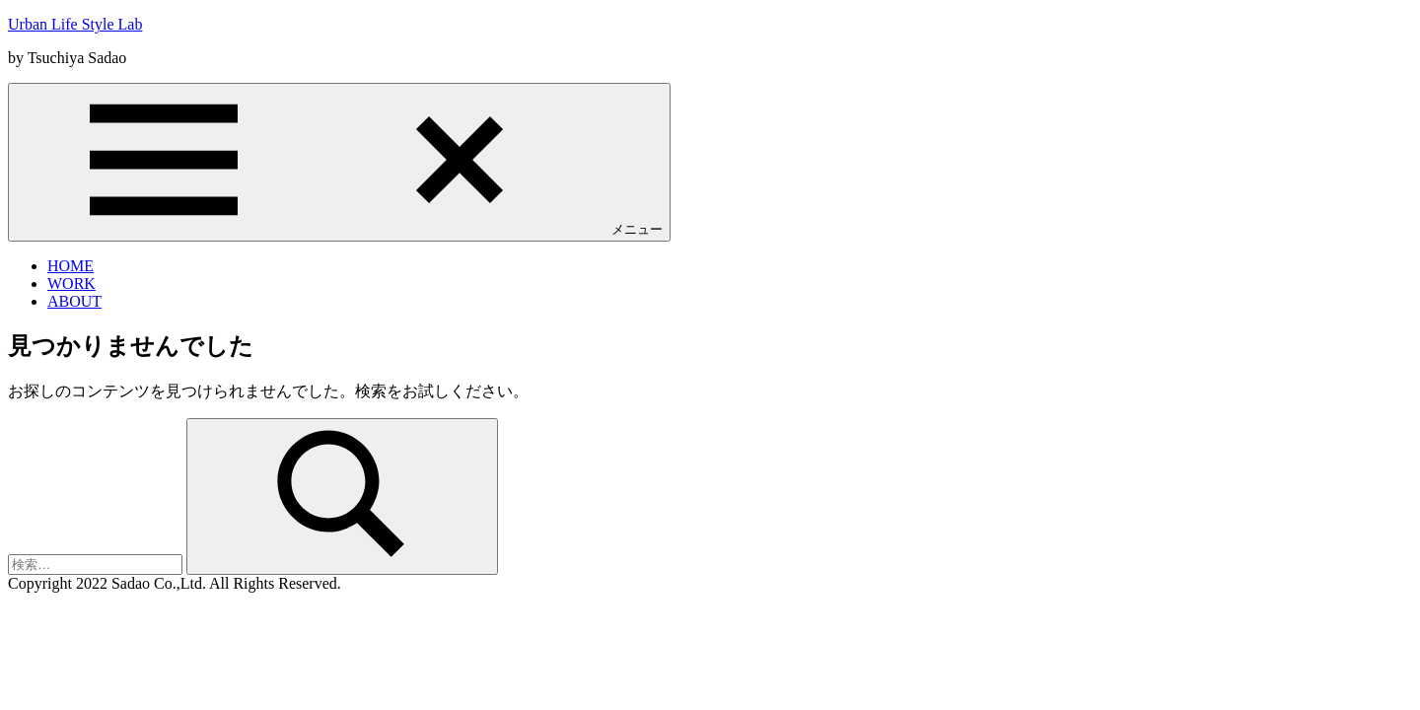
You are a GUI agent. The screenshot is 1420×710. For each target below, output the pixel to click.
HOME (70, 265)
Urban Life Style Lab (75, 24)
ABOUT (74, 301)
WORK (71, 283)
